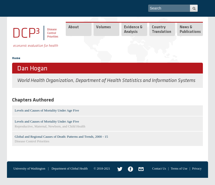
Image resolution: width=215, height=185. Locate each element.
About (73, 27)
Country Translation (161, 29)
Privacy (197, 168)
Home (16, 58)
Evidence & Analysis (133, 29)
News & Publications (190, 29)
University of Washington (29, 168)
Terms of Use (179, 168)
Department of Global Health (70, 168)
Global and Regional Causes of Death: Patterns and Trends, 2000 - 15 (61, 136)
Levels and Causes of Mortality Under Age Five (47, 110)
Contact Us (159, 168)
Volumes (103, 27)
